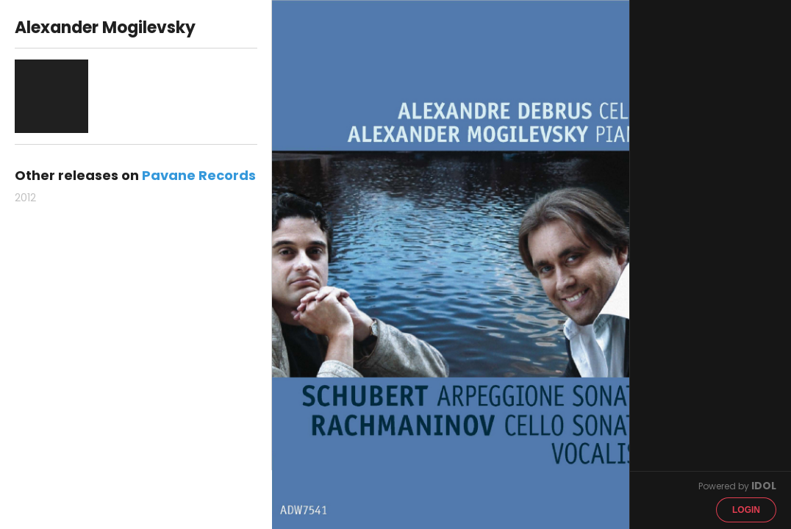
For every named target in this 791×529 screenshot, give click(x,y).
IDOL (763, 485)
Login (746, 510)
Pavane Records (199, 175)
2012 (25, 197)
